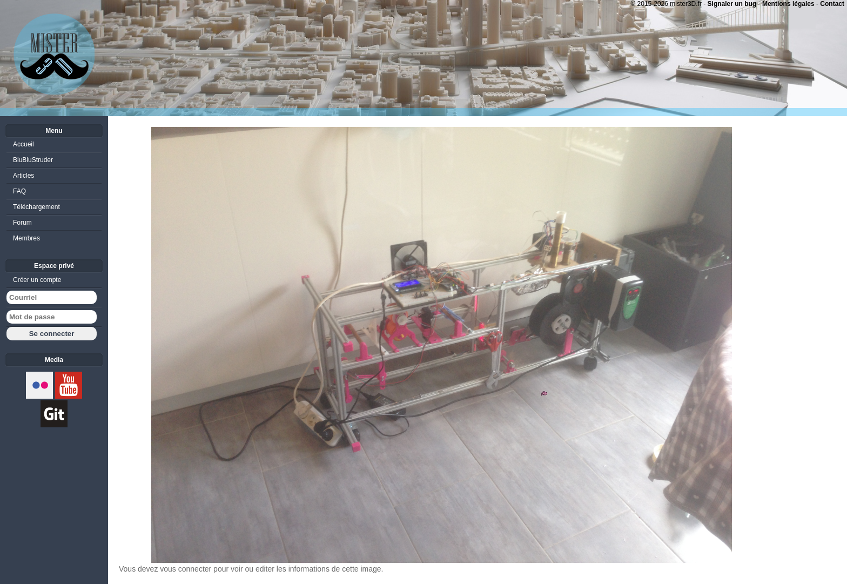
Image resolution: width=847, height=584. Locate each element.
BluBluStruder (33, 160)
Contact (832, 4)
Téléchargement (36, 207)
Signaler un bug (732, 4)
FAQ (19, 191)
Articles (23, 175)
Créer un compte (37, 280)
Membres (26, 238)
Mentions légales (788, 4)
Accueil (23, 144)
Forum (22, 222)
